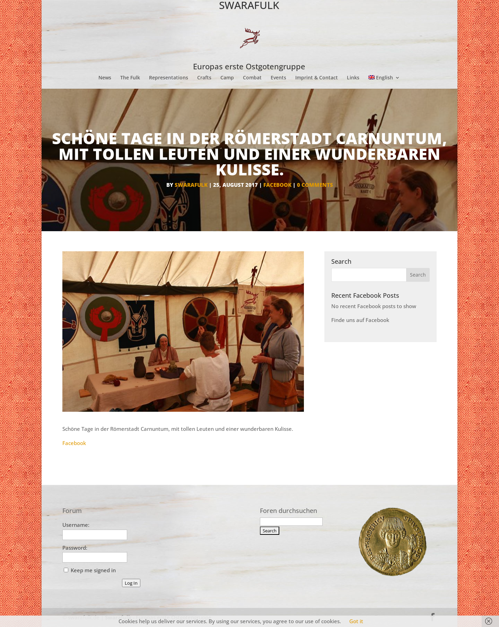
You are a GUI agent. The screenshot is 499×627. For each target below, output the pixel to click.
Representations (168, 78)
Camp (227, 78)
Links (353, 78)
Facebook (74, 442)
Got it (356, 621)
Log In (131, 583)
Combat (252, 78)
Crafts (204, 78)
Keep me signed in (93, 570)
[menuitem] (384, 82)
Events (278, 78)
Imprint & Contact (316, 78)
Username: (75, 524)
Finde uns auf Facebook (360, 319)
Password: (74, 547)
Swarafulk (191, 184)
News (104, 78)
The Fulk (130, 78)
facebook (277, 184)
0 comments (315, 184)
